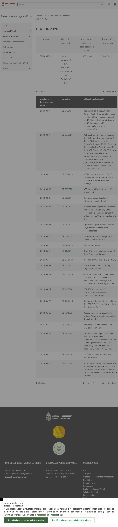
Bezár (1, 499)
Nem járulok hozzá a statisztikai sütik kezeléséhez (72, 520)
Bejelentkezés (108, 4)
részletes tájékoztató (47, 514)
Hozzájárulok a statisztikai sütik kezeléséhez (26, 520)
